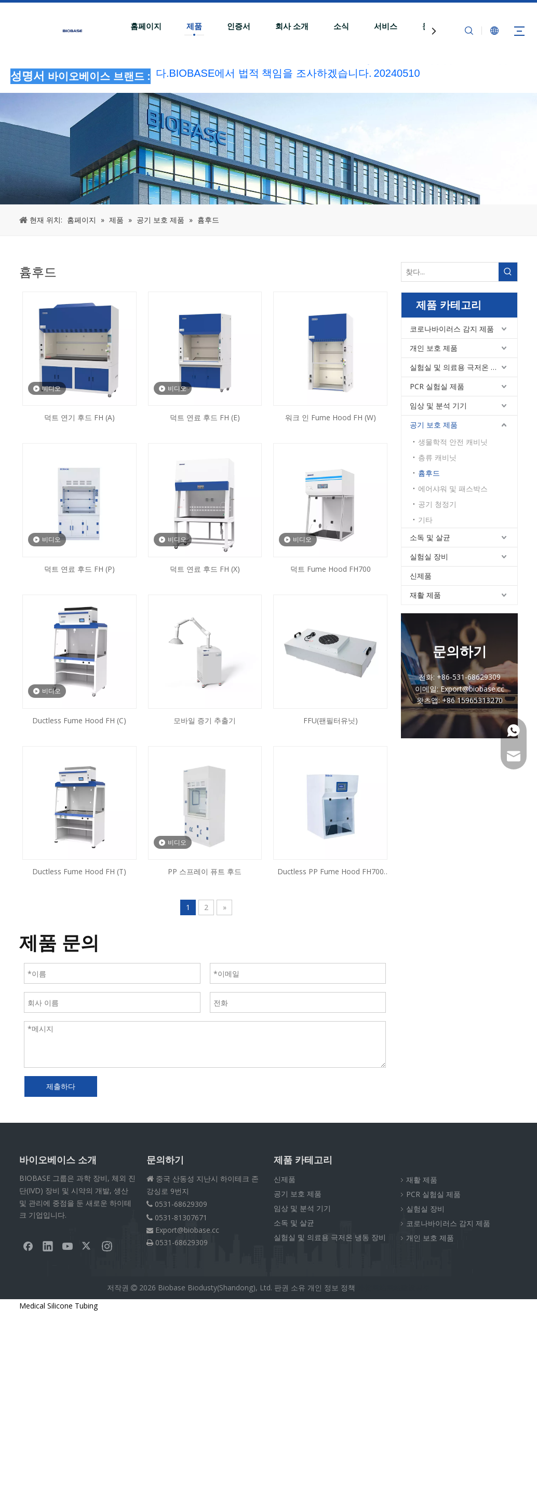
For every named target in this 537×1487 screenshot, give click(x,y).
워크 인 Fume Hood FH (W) (330, 417)
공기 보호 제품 (434, 425)
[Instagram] (107, 1245)
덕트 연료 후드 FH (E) (205, 417)
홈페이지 (146, 26)
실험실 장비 (429, 556)
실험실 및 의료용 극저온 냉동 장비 (463, 367)
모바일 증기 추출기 (204, 720)
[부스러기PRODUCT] (268, 148)
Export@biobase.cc (187, 1230)
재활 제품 (425, 595)
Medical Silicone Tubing (58, 1306)
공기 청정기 (437, 504)
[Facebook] (28, 1245)
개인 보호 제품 (434, 348)
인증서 (238, 26)
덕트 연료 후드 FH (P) (79, 569)
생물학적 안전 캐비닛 (453, 442)
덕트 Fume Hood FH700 (330, 569)
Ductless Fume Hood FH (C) (79, 720)
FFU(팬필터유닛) (330, 720)
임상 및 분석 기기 (438, 405)
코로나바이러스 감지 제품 (452, 329)
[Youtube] (67, 1245)
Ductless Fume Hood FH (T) (79, 871)
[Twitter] (87, 1245)
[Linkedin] (47, 1245)
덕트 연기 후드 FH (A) (79, 417)
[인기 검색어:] (508, 272)
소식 (341, 26)
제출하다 (60, 1086)
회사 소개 (291, 26)
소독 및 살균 (430, 537)
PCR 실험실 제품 (437, 386)
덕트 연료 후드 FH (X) (205, 569)
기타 (425, 520)
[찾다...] (450, 272)
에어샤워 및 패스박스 (453, 488)
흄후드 (429, 473)
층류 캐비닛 (437, 457)
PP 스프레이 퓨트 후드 (204, 871)
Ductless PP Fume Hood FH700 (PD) (330, 872)
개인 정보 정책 (331, 1287)
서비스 (385, 26)
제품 (194, 26)
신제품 (421, 576)
